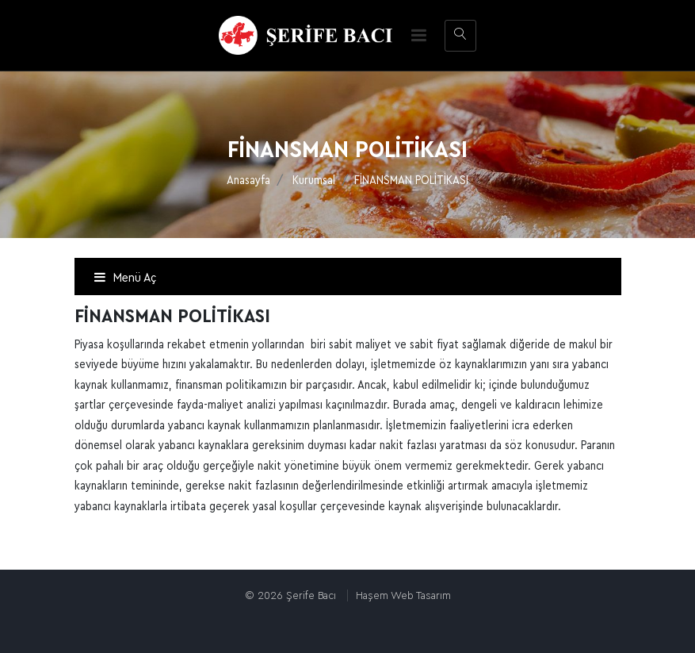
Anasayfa (248, 180)
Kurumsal (313, 180)
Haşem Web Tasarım (403, 595)
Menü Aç (125, 277)
